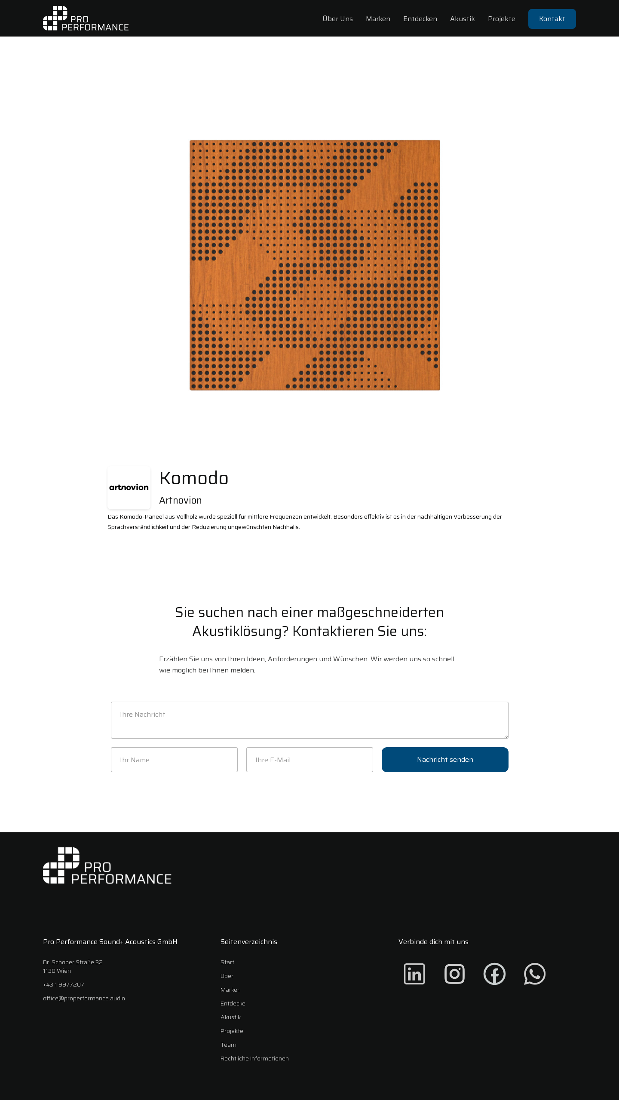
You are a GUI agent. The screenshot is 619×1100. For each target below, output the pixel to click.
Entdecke (233, 1003)
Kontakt (552, 18)
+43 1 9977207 (63, 984)
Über (227, 976)
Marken (378, 18)
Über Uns (337, 18)
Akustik (462, 18)
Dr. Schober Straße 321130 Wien (73, 966)
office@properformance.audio (84, 998)
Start (227, 962)
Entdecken (420, 18)
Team (228, 1044)
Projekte (501, 18)
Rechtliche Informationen (255, 1058)
